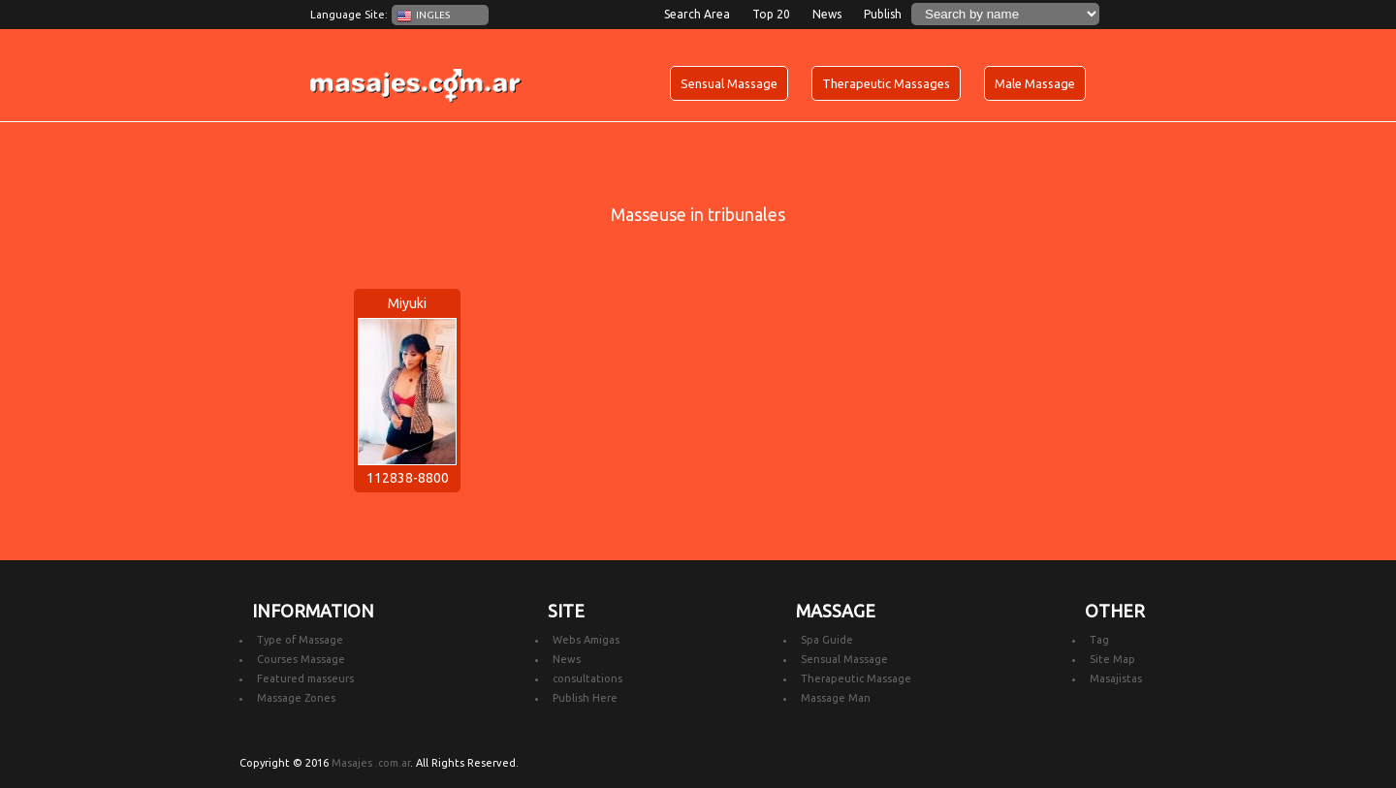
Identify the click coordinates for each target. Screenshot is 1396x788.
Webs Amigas (586, 640)
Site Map (1112, 659)
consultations (587, 678)
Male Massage (1035, 83)
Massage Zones (296, 698)
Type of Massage (300, 640)
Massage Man (836, 698)
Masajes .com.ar (371, 763)
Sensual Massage (729, 83)
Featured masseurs (305, 678)
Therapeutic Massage (856, 678)
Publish (883, 14)
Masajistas (1116, 678)
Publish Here (585, 698)
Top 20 (771, 14)
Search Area (697, 14)
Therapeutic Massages (886, 83)
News (826, 14)
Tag (1099, 640)
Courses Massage (301, 659)
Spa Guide (827, 640)
